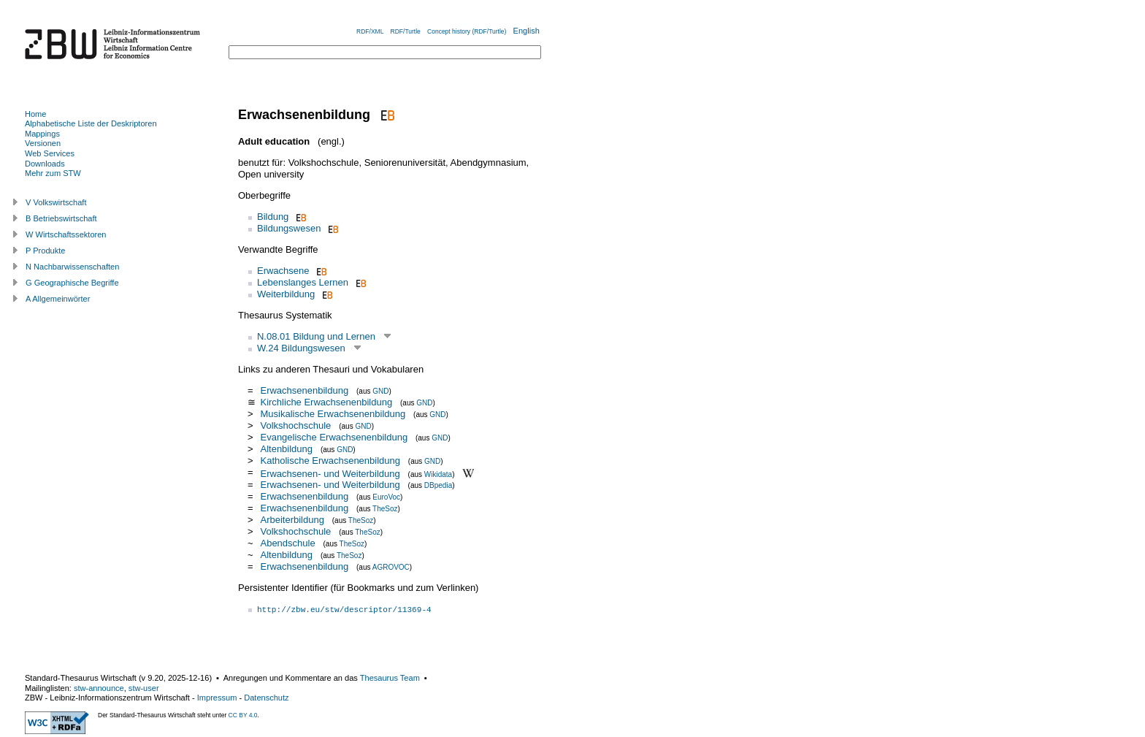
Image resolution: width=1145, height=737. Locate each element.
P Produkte (45, 250)
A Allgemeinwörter (58, 298)
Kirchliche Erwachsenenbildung (326, 402)
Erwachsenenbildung (304, 390)
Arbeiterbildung (291, 519)
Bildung (272, 216)
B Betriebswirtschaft (61, 218)
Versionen (43, 143)
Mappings (42, 133)
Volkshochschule (295, 425)
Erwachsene (283, 270)
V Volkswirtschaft (56, 202)
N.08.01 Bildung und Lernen (316, 336)
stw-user (144, 688)
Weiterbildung (286, 294)
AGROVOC (391, 567)
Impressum (217, 697)
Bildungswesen (289, 228)
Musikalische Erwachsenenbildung (332, 413)
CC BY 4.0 (243, 715)
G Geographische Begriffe (72, 282)
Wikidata (438, 474)
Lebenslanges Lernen (302, 282)
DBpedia (438, 485)
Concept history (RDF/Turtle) (466, 31)
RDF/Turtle (406, 31)
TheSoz (384, 509)
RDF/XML (369, 31)
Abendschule (287, 543)
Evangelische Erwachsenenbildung (333, 437)
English (526, 30)
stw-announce (99, 688)
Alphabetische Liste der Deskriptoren (91, 123)
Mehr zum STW (53, 173)
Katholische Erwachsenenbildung (330, 460)
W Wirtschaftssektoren (66, 234)
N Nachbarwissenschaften (72, 266)
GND (380, 391)
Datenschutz (266, 697)
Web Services (49, 153)
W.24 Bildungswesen (301, 348)
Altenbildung (286, 448)
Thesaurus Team (390, 677)
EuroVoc (386, 497)
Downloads (45, 163)
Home (35, 114)
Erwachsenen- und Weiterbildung (329, 472)
